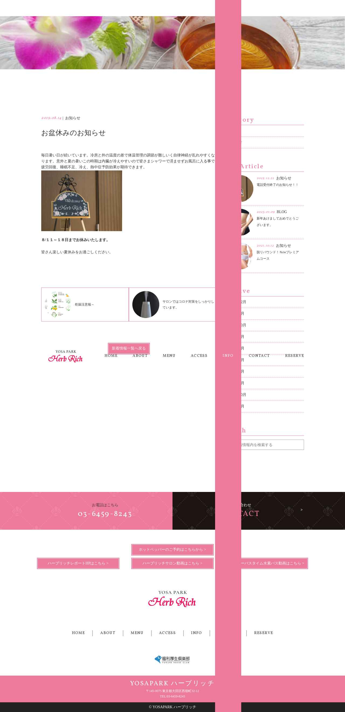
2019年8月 (235, 360)
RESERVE (294, 8)
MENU (169, 8)
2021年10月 (236, 325)
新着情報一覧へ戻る (129, 348)
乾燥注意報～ (69, 304)
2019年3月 (235, 371)
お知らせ (234, 142)
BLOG (232, 131)
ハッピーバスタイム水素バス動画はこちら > (266, 563)
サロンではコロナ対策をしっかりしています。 (173, 304)
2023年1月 (235, 314)
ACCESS (199, 8)
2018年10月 (236, 395)
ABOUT (140, 8)
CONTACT (259, 8)
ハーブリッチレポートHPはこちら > (78, 563)
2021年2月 (235, 348)
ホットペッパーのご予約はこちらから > (172, 549)
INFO (228, 8)
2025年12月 (236, 302)
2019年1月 (235, 383)
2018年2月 (235, 406)
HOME (111, 8)
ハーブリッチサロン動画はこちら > (172, 563)
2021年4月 (235, 337)
